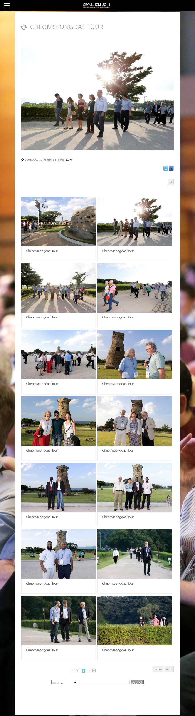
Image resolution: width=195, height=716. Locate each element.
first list (158, 669)
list (171, 182)
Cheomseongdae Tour (41, 251)
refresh (169, 669)
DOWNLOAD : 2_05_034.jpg (40, 159)
